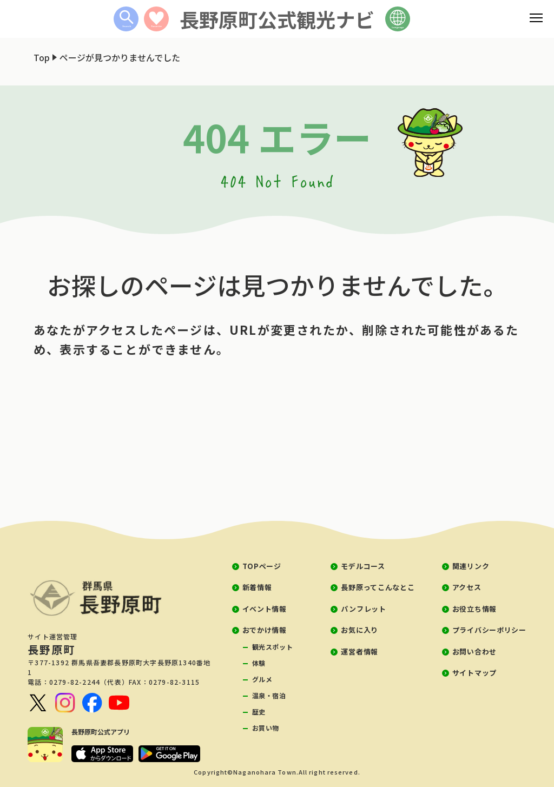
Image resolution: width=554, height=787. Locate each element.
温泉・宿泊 (269, 695)
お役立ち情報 (474, 609)
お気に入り (359, 630)
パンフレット (363, 609)
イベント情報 (264, 609)
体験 (259, 662)
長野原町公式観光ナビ (277, 19)
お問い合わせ (474, 651)
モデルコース (363, 566)
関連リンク (471, 566)
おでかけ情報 (264, 630)
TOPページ (261, 566)
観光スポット (272, 646)
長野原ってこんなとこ (377, 587)
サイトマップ (474, 672)
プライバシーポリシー (489, 630)
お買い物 (266, 727)
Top (42, 57)
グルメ (262, 679)
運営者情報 (359, 651)
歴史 (259, 711)
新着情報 (257, 587)
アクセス (467, 587)
